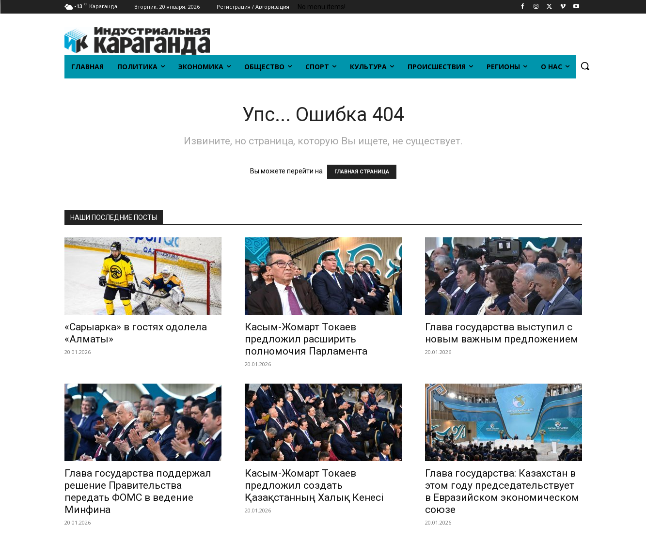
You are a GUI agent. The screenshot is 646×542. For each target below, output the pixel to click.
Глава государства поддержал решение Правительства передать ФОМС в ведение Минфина (137, 491)
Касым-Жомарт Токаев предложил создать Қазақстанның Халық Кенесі (314, 485)
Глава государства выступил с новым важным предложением (501, 333)
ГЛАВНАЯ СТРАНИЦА (361, 172)
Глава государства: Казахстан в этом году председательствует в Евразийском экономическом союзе (502, 491)
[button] (585, 65)
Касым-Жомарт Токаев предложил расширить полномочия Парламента (306, 339)
